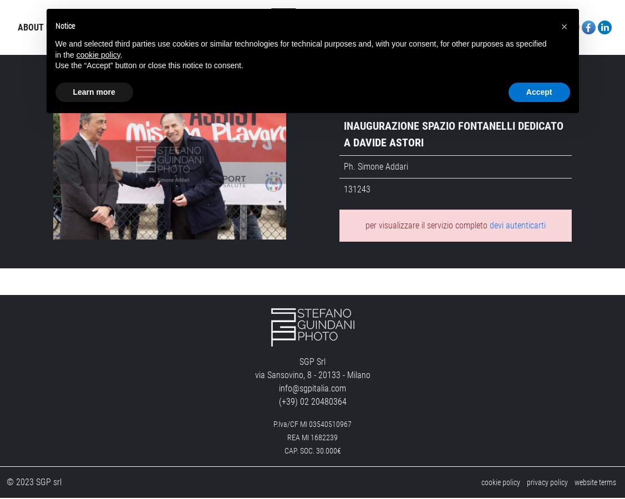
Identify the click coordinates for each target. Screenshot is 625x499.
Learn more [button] (94, 92)
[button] (564, 26)
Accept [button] (539, 92)
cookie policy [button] (98, 54)
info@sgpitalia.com (312, 389)
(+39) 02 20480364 (313, 403)
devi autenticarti (518, 226)
